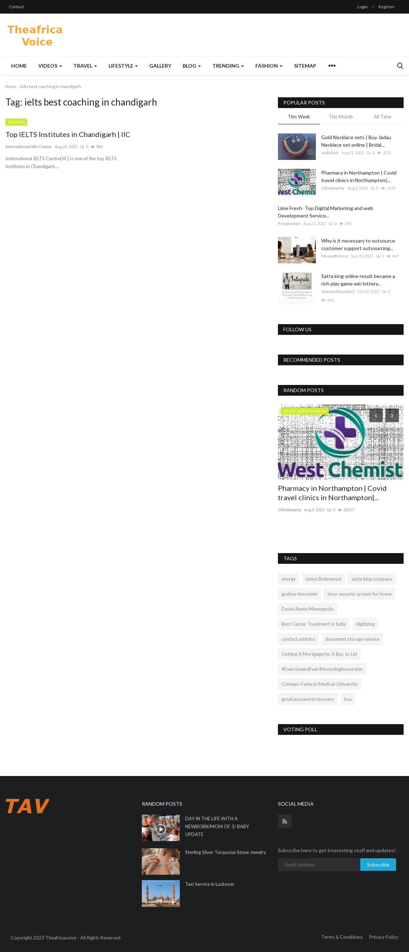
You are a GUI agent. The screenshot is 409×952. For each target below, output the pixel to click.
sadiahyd (329, 152)
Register (387, 6)
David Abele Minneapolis (308, 609)
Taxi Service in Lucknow (209, 884)
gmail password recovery (308, 699)
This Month (341, 116)
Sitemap (305, 66)
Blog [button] (192, 66)
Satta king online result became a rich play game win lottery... (358, 280)
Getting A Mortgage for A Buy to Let (319, 654)
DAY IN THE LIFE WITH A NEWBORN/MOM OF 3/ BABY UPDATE (217, 826)
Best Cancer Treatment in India (314, 624)
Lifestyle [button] (123, 66)
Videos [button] (50, 66)
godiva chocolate (299, 594)
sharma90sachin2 (337, 291)
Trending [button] (228, 66)
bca (348, 699)
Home (19, 66)
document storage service (352, 639)
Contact (16, 6)
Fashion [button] (269, 66)
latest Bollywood (323, 579)
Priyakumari (289, 223)
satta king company (371, 579)
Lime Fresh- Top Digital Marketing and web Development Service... (325, 212)
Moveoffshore (334, 256)
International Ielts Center (28, 146)
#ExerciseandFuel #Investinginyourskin (322, 669)
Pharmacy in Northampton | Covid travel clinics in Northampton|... (358, 176)
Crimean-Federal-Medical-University (320, 684)
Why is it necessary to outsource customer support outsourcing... (358, 244)
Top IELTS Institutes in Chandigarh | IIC (67, 134)
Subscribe (378, 864)
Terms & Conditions (342, 937)
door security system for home (359, 594)
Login (362, 6)
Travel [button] (85, 66)
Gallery (160, 66)
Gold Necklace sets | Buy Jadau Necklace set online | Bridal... (356, 141)
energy (289, 579)
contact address (298, 639)
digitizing (365, 624)
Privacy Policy (383, 937)
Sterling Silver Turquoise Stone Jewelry (225, 852)
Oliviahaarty (333, 188)
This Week (299, 116)
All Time (382, 116)
